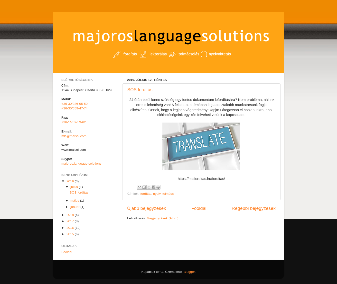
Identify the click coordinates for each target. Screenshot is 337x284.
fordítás (145, 193)
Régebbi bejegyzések (254, 208)
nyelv (157, 193)
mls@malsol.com (73, 136)
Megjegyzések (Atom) (162, 218)
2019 (70, 181)
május (75, 200)
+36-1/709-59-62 (73, 122)
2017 (70, 221)
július (74, 187)
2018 (70, 215)
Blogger (189, 272)
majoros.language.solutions (81, 163)
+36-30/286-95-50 (74, 104)
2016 (70, 228)
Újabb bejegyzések (146, 208)
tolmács (168, 193)
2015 (70, 234)
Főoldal (198, 208)
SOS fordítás (139, 89)
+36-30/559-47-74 (74, 108)
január (75, 207)
